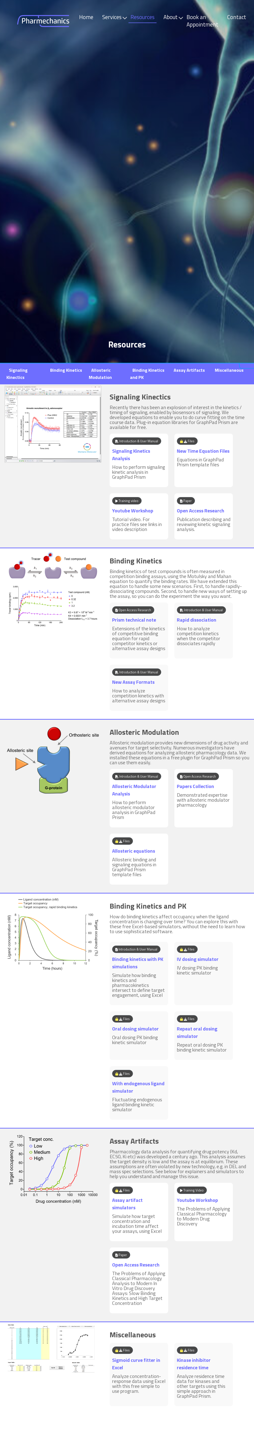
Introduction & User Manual (136, 441)
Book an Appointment (202, 21)
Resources (142, 17)
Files (187, 441)
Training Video (192, 1190)
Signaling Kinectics (17, 374)
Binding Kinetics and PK (148, 906)
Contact (236, 17)
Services (113, 17)
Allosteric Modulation (100, 374)
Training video (126, 500)
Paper (186, 500)
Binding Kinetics (66, 370)
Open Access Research (133, 609)
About (171, 17)
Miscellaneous (229, 370)
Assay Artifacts (189, 370)
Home (86, 17)
